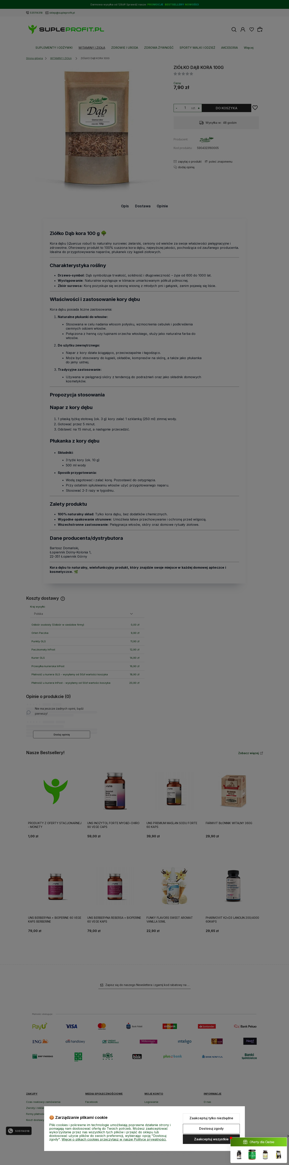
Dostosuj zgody (211, 1129)
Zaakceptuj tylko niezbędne (211, 1118)
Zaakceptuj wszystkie (211, 1139)
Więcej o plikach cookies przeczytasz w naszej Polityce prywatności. (114, 1139)
